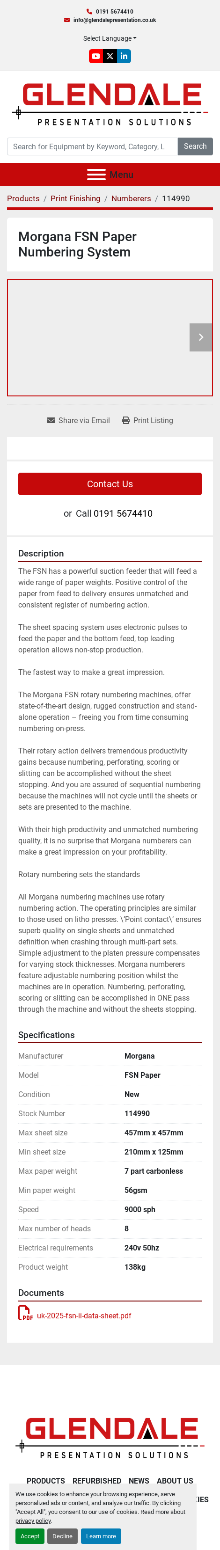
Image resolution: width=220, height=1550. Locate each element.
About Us (175, 1481)
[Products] (23, 198)
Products (46, 1481)
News (139, 1481)
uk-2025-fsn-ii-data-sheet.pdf (75, 1315)
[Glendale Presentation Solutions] (110, 1437)
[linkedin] (124, 56)
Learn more (101, 1536)
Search (195, 146)
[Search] (92, 146)
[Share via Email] (78, 421)
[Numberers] (131, 198)
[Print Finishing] (76, 198)
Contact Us (110, 484)
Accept (30, 1536)
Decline (62, 1536)
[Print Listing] (147, 421)
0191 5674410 (114, 11)
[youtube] (96, 56)
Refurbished (97, 1481)
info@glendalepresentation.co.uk (114, 20)
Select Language (107, 38)
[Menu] (96, 174)
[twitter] (110, 56)
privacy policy (33, 1520)
